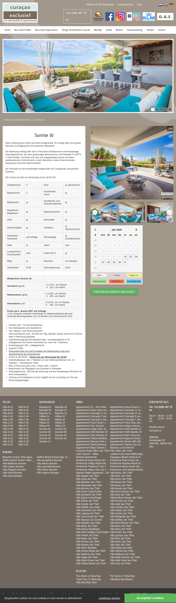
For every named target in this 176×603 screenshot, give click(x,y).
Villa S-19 (8, 444)
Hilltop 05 (44, 422)
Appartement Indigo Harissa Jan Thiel (130, 425)
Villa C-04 (23, 416)
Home (7, 29)
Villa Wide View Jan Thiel (123, 560)
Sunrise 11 (45, 441)
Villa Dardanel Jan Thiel (88, 494)
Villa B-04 (23, 410)
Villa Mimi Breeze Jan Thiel (124, 522)
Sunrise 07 (45, 435)
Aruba (109, 29)
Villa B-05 (8, 413)
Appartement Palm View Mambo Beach (131, 435)
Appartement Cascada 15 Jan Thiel (129, 413)
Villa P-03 (23, 422)
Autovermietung (134, 29)
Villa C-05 (8, 419)
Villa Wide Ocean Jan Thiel (90, 560)
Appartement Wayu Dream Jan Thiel (95, 447)
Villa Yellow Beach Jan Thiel (91, 563)
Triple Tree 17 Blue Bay (88, 579)
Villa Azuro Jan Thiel (121, 479)
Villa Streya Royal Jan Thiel (90, 550)
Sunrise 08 (61, 435)
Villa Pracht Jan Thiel (87, 535)
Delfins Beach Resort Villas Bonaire (22, 460)
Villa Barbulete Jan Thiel (89, 485)
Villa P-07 (23, 425)
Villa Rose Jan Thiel (120, 541)
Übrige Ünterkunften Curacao (76, 29)
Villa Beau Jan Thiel (120, 485)
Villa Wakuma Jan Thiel (122, 554)
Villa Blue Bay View (86, 582)
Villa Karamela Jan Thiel (89, 510)
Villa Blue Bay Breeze (121, 579)
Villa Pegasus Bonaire (14, 469)
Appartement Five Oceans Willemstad (96, 425)
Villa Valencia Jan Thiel (88, 554)
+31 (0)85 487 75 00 (75, 16)
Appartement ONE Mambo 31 (92, 435)
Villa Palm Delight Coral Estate (92, 532)
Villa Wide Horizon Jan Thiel (125, 557)
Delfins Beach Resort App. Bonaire (55, 457)
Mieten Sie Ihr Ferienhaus (100, 4)
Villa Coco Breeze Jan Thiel (124, 491)
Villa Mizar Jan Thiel (86, 526)
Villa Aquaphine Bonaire (49, 460)
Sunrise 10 (39, 119)
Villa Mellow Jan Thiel (121, 519)
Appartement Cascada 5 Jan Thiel (128, 416)
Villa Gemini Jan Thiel (121, 500)
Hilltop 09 (44, 425)
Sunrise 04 (61, 428)
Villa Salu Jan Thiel (120, 544)
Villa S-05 (23, 432)
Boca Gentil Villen (22, 29)
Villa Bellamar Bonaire (14, 463)
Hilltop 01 (44, 416)
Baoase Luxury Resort (122, 447)
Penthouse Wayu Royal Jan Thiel (127, 466)
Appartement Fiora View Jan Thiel (128, 422)
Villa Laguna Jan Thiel (88, 513)
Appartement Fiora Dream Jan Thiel (95, 422)
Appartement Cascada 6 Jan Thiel (94, 419)
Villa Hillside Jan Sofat (88, 507)
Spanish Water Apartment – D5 (92, 472)
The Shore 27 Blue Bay (122, 576)
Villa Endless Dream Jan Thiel (126, 497)
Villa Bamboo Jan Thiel (88, 482)
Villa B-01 (8, 407)
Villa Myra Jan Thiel (120, 526)
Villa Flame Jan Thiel (87, 500)
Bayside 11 (45, 413)
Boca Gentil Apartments (46, 29)
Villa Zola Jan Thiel (120, 563)
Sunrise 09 (45, 438)
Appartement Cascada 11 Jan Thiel (129, 410)
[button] (153, 109)
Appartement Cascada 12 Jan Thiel (95, 413)
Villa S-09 (23, 435)
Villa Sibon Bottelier (86, 547)
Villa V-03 (23, 444)
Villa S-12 (8, 438)
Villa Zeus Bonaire (12, 475)
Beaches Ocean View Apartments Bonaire (25, 457)
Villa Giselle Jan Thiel (87, 504)
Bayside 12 (61, 413)
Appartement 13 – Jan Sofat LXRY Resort (98, 407)
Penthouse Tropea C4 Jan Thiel (93, 466)
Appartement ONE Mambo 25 (92, 432)
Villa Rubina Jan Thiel (87, 544)
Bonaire (119, 29)
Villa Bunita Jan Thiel (121, 488)
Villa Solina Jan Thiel (121, 547)
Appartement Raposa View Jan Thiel (95, 441)
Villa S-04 (8, 432)
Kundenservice (125, 4)
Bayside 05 (45, 410)
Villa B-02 (23, 407)
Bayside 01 (45, 407)
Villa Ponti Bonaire (12, 472)
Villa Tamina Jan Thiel (121, 550)
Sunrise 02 (45, 428)
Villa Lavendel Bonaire (48, 466)
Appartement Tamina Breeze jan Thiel (96, 444)
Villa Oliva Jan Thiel (120, 529)
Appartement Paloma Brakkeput (93, 438)
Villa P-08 (8, 428)
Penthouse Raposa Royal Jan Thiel (129, 463)
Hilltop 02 (60, 416)
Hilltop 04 (60, 419)
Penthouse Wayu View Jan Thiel (93, 469)
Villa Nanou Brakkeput (88, 529)
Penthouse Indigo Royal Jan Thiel (94, 463)
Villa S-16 (8, 441)
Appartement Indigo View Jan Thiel (94, 428)
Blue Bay (98, 29)
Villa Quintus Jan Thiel (122, 535)
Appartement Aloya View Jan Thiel (94, 410)
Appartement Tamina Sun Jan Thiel (128, 444)
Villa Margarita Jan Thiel (123, 516)
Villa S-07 (8, 435)
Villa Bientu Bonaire (47, 463)
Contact (161, 29)
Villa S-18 (23, 441)
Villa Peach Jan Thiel (121, 532)
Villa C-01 (23, 413)
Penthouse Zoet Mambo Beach (126, 469)
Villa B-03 (8, 410)
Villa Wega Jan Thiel (87, 557)
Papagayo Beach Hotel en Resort (128, 457)
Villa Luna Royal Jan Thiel (90, 516)
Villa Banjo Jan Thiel (121, 482)
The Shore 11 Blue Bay (88, 576)
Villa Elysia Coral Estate (88, 497)
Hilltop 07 (60, 422)
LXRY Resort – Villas (87, 454)
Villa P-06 (8, 425)
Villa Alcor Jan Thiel (120, 475)
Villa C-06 (23, 419)
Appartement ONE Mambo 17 (126, 428)
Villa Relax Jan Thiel (87, 538)
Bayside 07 (61, 410)
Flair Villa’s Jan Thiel (121, 450)
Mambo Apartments (86, 457)
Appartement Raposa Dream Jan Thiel (130, 438)
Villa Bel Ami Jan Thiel (88, 488)
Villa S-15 (23, 438)
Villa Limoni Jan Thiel (121, 513)
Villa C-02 (8, 416)
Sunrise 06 (61, 432)
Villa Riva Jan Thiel (120, 538)
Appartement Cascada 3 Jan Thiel (94, 416)
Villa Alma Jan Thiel (86, 479)
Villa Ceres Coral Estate (88, 491)
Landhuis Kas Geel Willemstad (126, 454)
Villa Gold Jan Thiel (120, 504)
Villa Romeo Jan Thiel (87, 541)
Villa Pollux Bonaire (47, 469)
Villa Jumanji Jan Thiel (122, 507)
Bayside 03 (61, 407)
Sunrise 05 (45, 432)
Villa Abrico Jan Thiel (121, 472)
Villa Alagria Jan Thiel (87, 475)
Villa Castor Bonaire (13, 466)
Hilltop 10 (60, 425)
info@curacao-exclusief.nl (157, 429)
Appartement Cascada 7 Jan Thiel (128, 419)
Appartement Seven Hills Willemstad (129, 441)
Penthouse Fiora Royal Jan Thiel (127, 460)
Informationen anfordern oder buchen (114, 291)
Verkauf (150, 29)
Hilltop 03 (44, 419)
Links (139, 4)
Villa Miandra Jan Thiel (88, 522)
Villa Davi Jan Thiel (120, 494)
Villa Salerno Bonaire (48, 472)
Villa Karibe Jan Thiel (121, 510)
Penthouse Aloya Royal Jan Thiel (93, 460)
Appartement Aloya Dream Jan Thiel (129, 407)
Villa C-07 (8, 422)
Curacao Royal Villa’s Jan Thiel (92, 450)
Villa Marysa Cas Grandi (89, 519)
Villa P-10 (23, 428)
